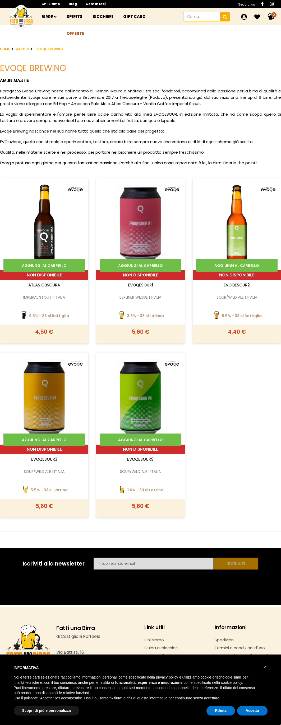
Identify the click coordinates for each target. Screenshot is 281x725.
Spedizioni (224, 640)
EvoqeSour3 (44, 459)
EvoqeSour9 (140, 459)
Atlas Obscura (44, 285)
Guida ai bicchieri (161, 648)
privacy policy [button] (167, 677)
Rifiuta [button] (221, 710)
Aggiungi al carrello (44, 265)
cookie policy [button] (231, 682)
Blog (73, 4)
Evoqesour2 (237, 285)
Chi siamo (51, 4)
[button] (265, 667)
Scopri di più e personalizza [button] (46, 710)
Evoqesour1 (140, 285)
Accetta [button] (252, 710)
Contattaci (96, 4)
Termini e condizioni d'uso (240, 648)
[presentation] (134, 581)
